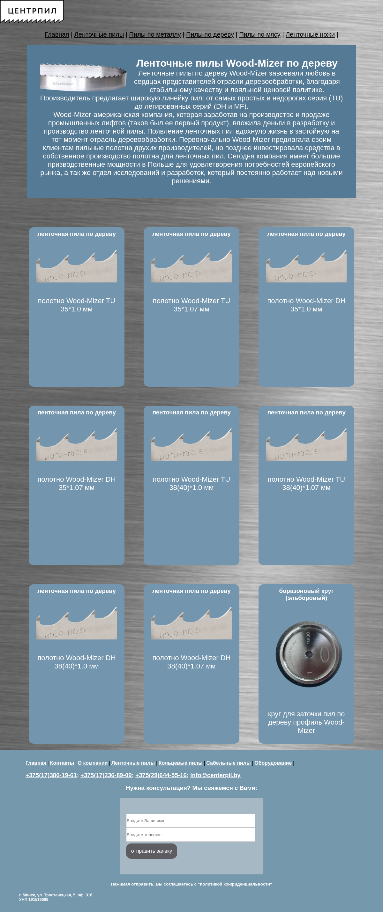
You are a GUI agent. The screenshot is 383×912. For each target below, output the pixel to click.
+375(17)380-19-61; (52, 775)
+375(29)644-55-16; (162, 775)
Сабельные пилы (228, 763)
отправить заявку (151, 851)
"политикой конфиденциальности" (235, 884)
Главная (57, 34)
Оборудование (273, 763)
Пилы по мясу (259, 34)
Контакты (62, 763)
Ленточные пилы (99, 34)
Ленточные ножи (310, 34)
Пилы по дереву (210, 34)
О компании (93, 763)
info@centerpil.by (215, 775)
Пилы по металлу (155, 34)
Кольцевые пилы (181, 763)
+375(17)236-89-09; (107, 775)
